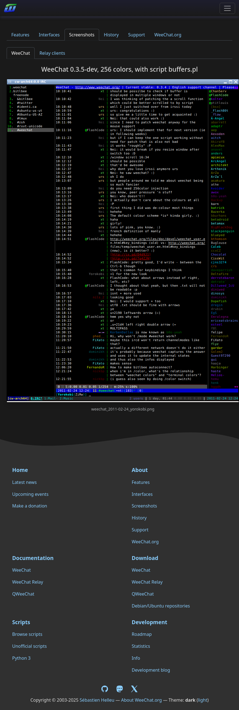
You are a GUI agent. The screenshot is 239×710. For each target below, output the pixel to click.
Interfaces (49, 35)
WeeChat (20, 53)
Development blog (151, 670)
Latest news (24, 482)
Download (145, 558)
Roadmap (142, 634)
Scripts (21, 622)
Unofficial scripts (29, 646)
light (202, 700)
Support (136, 35)
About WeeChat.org (141, 700)
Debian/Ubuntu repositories (161, 606)
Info (136, 658)
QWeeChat (23, 594)
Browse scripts (27, 634)
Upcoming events (30, 494)
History (111, 35)
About (140, 470)
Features (20, 35)
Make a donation (29, 506)
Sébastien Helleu (97, 700)
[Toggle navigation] (227, 8)
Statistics (141, 646)
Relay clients (52, 53)
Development (149, 622)
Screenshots (81, 35)
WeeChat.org (167, 35)
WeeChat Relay (27, 582)
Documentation (32, 558)
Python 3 (21, 658)
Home (20, 470)
